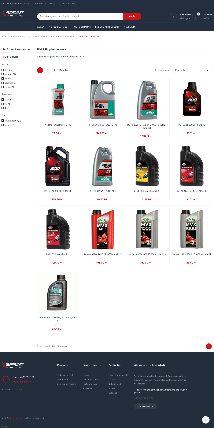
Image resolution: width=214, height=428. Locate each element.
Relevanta (192, 70)
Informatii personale (118, 375)
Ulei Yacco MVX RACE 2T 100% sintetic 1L (102, 254)
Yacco (9, 87)
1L (8, 100)
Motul (9, 78)
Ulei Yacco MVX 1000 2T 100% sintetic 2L (191, 254)
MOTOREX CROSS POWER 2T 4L (102, 125)
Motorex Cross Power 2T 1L (58, 125)
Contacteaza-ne (68, 3)
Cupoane (112, 393)
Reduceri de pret (65, 375)
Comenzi (112, 379)
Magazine (87, 388)
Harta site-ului (90, 384)
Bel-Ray (10, 70)
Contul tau (114, 365)
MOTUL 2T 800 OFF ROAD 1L (191, 125)
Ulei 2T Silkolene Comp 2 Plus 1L (192, 191)
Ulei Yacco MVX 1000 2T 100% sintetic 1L (147, 254)
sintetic (10, 125)
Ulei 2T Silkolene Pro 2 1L (58, 254)
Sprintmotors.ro (17, 418)
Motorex (10, 74)
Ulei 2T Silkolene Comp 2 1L (147, 191)
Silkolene (10, 83)
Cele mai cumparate (67, 384)
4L (7, 108)
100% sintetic (13, 121)
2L (7, 104)
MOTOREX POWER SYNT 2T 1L (103, 191)
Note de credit (115, 384)
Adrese (111, 388)
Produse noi (62, 379)
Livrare (86, 375)
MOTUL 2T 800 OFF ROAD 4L (57, 191)
